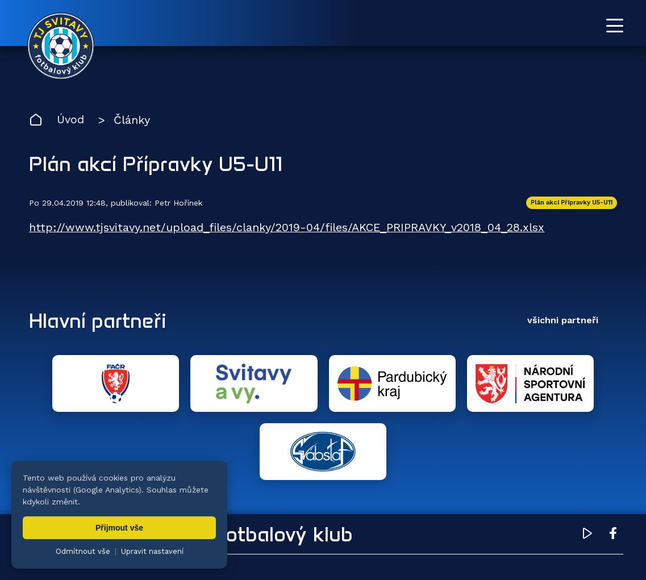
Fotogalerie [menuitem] (312, 517)
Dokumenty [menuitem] (444, 517)
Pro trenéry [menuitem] (594, 517)
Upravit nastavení (152, 551)
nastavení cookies (418, 554)
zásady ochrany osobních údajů (520, 554)
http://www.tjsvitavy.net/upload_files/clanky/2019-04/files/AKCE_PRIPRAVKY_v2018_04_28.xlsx (287, 228)
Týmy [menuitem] (245, 517)
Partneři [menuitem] (519, 517)
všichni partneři (562, 320)
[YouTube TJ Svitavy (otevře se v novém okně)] (587, 467)
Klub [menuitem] (377, 517)
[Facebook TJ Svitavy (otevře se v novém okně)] (613, 467)
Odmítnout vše (83, 551)
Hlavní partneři (98, 320)
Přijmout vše (119, 527)
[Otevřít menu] (614, 25)
